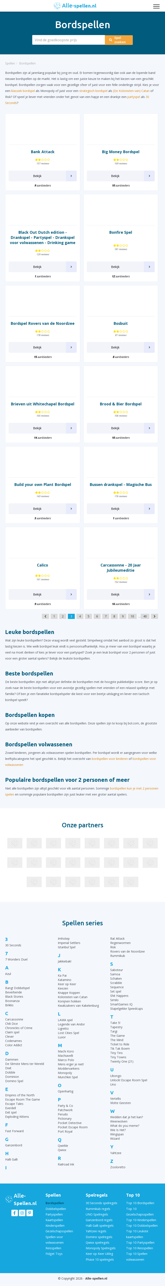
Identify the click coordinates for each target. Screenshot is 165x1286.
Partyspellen (54, 1219)
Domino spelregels (99, 1240)
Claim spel (12, 1037)
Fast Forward (14, 1136)
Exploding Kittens (17, 1122)
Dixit (8, 1073)
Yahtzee (115, 1158)
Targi (113, 1036)
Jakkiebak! (64, 966)
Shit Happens (119, 1001)
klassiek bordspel (23, 91)
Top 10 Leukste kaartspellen (137, 1237)
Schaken (116, 984)
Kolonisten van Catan (72, 1002)
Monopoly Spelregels (100, 1251)
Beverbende (13, 997)
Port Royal (65, 1137)
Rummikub (117, 961)
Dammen (11, 1065)
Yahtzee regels (96, 1235)
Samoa (115, 979)
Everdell (10, 1113)
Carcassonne (14, 1024)
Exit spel (11, 1117)
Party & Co (65, 1111)
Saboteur (116, 975)
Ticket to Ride (119, 1049)
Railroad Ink (66, 1169)
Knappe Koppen (69, 998)
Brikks (9, 1010)
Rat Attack (117, 944)
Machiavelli (65, 1061)
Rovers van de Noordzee (127, 957)
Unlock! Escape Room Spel (128, 1085)
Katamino (64, 985)
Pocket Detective (70, 1128)
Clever (9, 1042)
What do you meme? (124, 1131)
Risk (113, 952)
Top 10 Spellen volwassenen (136, 1259)
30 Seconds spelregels (101, 1208)
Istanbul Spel (66, 952)
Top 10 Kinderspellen (140, 1224)
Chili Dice (11, 1029)
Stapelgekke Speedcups (126, 1014)
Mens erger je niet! (71, 1069)
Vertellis (115, 1104)
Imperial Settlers (69, 948)
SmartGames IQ (121, 1009)
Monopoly (65, 1078)
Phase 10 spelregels (99, 1262)
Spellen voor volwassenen (55, 1243)
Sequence (117, 992)
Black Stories (14, 1002)
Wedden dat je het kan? (126, 1122)
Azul (8, 979)
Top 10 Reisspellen (139, 1251)
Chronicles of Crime (18, 1033)
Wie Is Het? (118, 1135)
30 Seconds (13, 950)
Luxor (62, 1042)
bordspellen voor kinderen (110, 764)
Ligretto (63, 1034)
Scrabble (116, 988)
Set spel (115, 996)
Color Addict (13, 1050)
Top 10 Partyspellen (140, 1246)
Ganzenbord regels (99, 1224)
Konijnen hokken (69, 1006)
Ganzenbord (13, 1150)
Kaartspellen (54, 1224)
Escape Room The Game (22, 1105)
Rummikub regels (98, 1213)
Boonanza (12, 1006)
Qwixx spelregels (97, 1246)
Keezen (63, 993)
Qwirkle (63, 1151)
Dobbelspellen (55, 1213)
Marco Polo (66, 1065)
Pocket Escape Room (73, 1132)
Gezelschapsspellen (59, 1235)
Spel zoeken (119, 40)
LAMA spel (65, 1025)
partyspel (133, 97)
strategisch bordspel (93, 91)
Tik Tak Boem (120, 1054)
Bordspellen (55, 1208)
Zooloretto (117, 1172)
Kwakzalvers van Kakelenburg (78, 1011)
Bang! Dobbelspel (17, 993)
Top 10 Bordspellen (139, 1208)
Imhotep (64, 944)
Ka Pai (62, 981)
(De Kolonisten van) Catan (131, 91)
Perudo (63, 1119)
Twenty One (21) (121, 1067)
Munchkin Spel (68, 1082)
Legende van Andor (71, 1029)
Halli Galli (11, 1164)
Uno (113, 1089)
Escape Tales (14, 1109)
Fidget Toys (54, 1256)
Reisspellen (53, 1251)
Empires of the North (20, 1100)
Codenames (13, 1046)
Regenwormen (120, 948)
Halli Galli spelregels (99, 1230)
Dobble (10, 1077)
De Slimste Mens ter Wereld (24, 1069)
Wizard (115, 1144)
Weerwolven (118, 1126)
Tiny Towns (118, 1062)
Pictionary (65, 1124)
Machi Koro (66, 1056)
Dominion (12, 1082)
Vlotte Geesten (120, 1108)
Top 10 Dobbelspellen (141, 1230)
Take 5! (115, 1028)
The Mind (116, 1045)
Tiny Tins (116, 1058)
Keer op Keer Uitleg (99, 1256)
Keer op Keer (67, 989)
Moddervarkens (68, 1074)
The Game (117, 1041)
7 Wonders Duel (16, 964)
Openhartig (65, 1096)
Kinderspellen (55, 1230)
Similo (114, 1005)
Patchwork (65, 1115)
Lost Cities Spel (68, 1038)
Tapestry (116, 1032)
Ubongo (115, 1081)
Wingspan (117, 1139)
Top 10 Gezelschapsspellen (139, 1216)
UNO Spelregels (97, 1219)
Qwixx (62, 1155)
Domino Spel (14, 1086)
